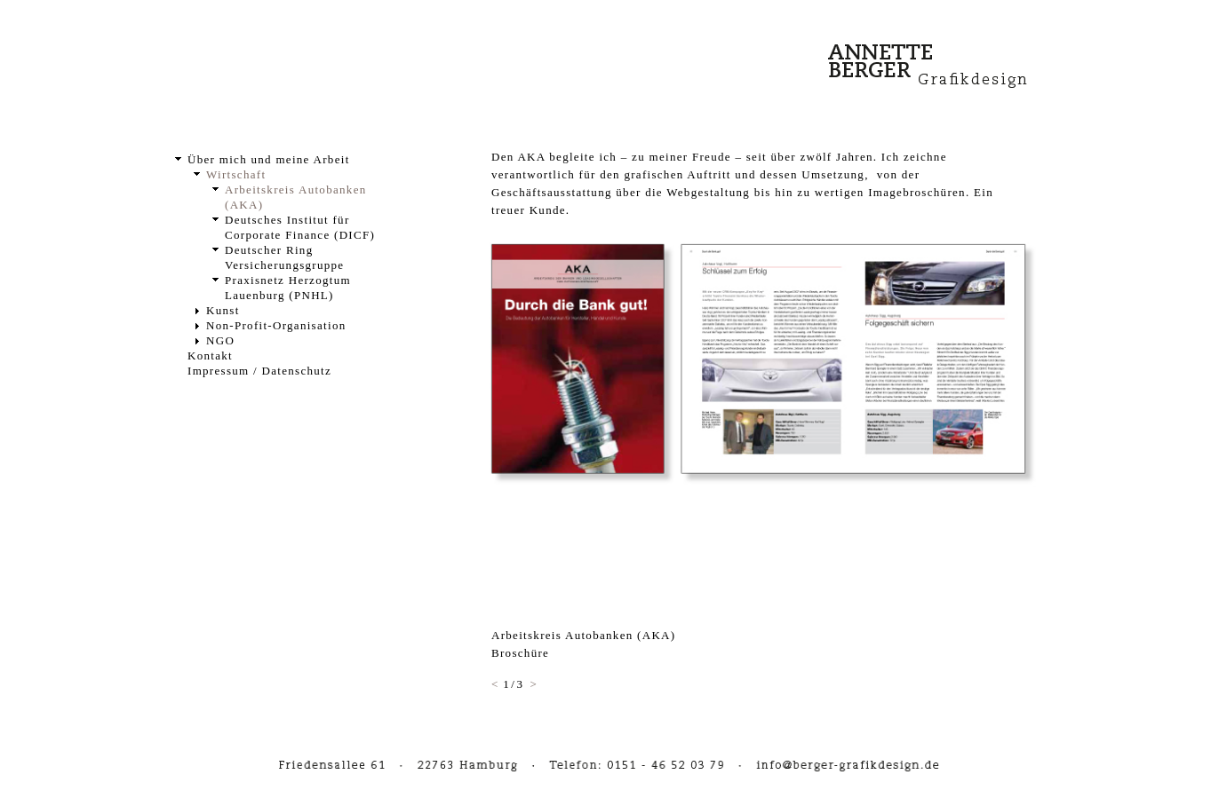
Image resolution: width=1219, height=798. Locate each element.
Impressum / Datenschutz (259, 370)
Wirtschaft (236, 174)
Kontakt (210, 355)
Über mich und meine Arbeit (268, 159)
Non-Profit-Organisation (276, 325)
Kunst (223, 310)
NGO (220, 340)
